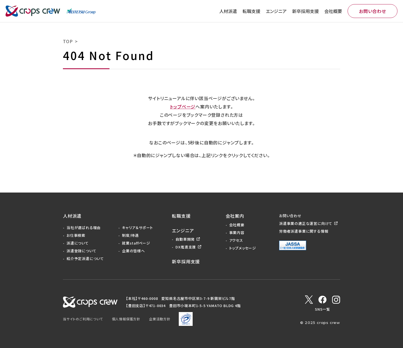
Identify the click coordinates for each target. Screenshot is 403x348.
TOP (68, 41)
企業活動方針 (159, 318)
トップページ (182, 106)
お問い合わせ (372, 11)
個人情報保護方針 (126, 318)
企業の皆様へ (133, 250)
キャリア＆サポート (137, 227)
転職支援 (251, 11)
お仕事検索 (76, 235)
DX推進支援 (185, 247)
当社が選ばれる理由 (84, 227)
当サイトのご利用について (83, 318)
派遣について (78, 243)
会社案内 (235, 215)
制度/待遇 (130, 235)
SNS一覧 (322, 309)
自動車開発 (185, 239)
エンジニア (276, 11)
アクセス (236, 240)
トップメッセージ (242, 248)
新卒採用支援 (305, 11)
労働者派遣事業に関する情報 (303, 231)
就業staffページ (136, 243)
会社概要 (333, 11)
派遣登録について (81, 250)
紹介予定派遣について (85, 258)
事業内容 (236, 232)
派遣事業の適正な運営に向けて (305, 223)
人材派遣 (228, 11)
